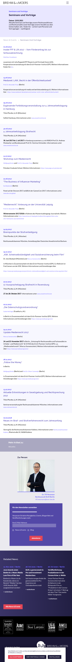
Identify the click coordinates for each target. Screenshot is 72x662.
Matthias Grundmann (10, 57)
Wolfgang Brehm (8, 163)
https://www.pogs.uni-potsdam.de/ (51, 168)
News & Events (10, 40)
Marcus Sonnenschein (34, 259)
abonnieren (36, 538)
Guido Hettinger (8, 311)
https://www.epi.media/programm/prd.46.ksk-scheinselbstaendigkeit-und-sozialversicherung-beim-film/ (35, 271)
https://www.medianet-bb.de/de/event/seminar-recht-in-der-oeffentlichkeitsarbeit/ (33, 92)
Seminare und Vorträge (22, 15)
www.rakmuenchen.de (10, 407)
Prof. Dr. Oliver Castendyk (31, 371)
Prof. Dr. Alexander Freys (11, 84)
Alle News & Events (13, 607)
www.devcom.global (9, 193)
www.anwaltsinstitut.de (38, 118)
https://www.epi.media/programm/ (42, 319)
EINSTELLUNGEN (54, 657)
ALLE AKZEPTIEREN (16, 657)
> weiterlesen (8, 592)
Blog (32, 530)
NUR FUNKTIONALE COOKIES (35, 657)
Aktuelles (11, 447)
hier (12, 67)
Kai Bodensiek (7, 186)
